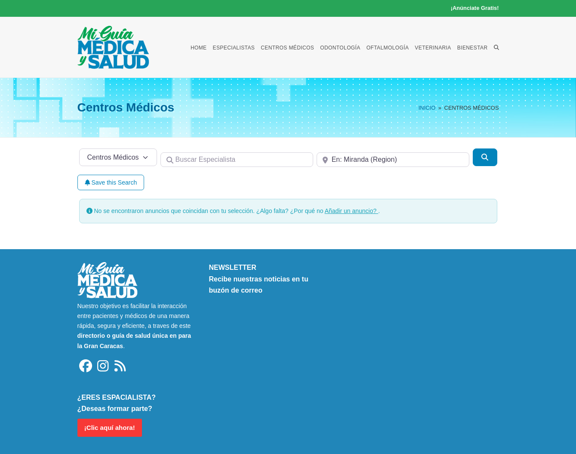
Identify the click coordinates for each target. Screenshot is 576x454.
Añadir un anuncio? (352, 210)
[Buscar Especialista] (236, 159)
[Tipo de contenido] (118, 157)
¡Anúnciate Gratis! (475, 8)
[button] (496, 47)
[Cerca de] (393, 159)
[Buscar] (485, 157)
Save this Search (111, 182)
